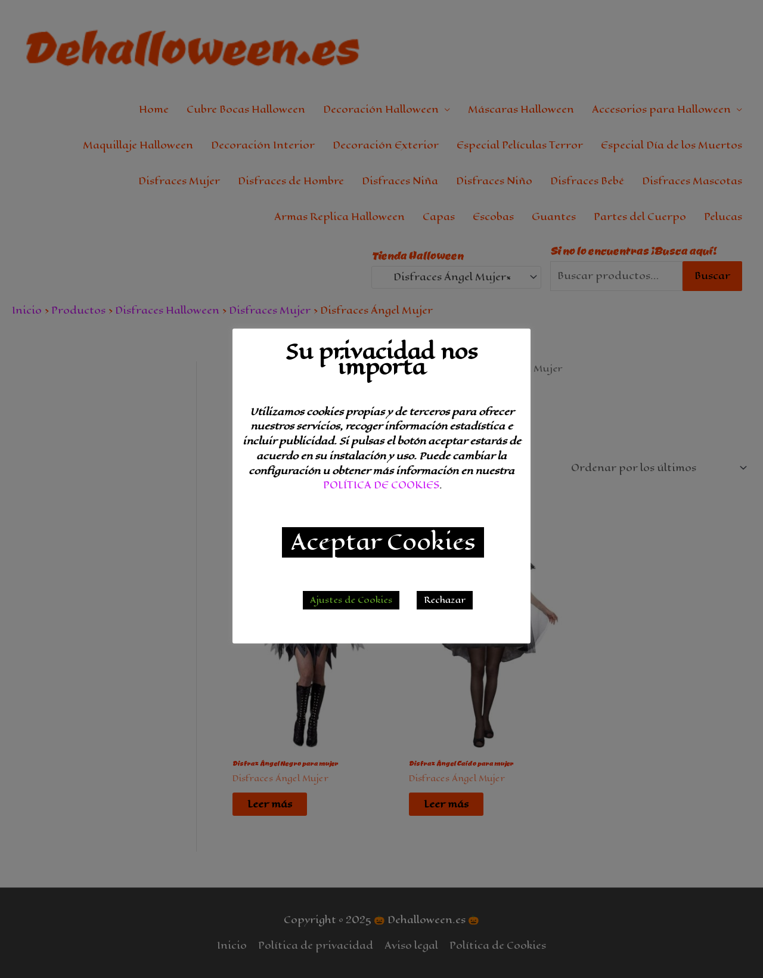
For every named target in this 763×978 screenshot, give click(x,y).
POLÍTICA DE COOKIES (381, 485)
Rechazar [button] (445, 600)
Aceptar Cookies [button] (383, 542)
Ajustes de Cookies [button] (351, 600)
